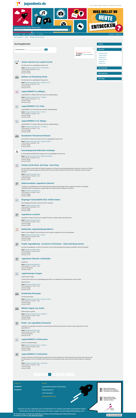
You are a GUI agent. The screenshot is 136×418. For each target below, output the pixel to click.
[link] (84, 48)
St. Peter (43, 112)
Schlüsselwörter (20, 49)
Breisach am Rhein (45, 141)
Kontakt (119, 5)
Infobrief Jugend (97, 5)
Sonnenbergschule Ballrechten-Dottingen (38, 150)
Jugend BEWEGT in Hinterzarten (34, 339)
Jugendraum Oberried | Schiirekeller (36, 258)
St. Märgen (43, 126)
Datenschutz (113, 5)
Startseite (17, 34)
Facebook (18, 390)
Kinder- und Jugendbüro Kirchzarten (36, 323)
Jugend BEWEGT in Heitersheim (34, 354)
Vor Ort (41, 34)
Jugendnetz (32, 34)
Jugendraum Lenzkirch (30, 214)
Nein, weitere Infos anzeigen (36, 415)
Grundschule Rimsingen (31, 293)
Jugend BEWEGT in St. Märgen (33, 121)
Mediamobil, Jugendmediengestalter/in (37, 229)
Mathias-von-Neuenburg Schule (34, 77)
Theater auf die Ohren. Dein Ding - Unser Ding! (40, 165)
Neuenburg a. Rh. (45, 82)
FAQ (91, 5)
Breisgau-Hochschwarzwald (32, 67)
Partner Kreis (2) (103, 59)
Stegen (42, 235)
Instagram (18, 386)
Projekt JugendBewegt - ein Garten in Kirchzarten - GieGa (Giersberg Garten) (52, 244)
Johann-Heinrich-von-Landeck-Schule (36, 62)
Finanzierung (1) (103, 55)
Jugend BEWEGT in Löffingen (33, 91)
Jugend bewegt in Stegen (31, 273)
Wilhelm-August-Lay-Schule (32, 308)
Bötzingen (43, 314)
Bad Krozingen (44, 67)
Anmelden (111, 34)
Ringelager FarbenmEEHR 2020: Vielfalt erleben (40, 200)
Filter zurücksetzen (88, 54)
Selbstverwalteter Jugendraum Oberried (37, 183)
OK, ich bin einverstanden (114, 415)
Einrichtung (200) (103, 53)
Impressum (105, 5)
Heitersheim (44, 363)
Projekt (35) (102, 61)
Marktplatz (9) (102, 57)
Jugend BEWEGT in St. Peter (32, 106)
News (24, 34)
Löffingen (43, 97)
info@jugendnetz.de (49, 396)
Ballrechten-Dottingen (46, 156)
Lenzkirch (43, 345)
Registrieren (118, 34)
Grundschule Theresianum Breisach (35, 136)
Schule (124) (102, 63)
